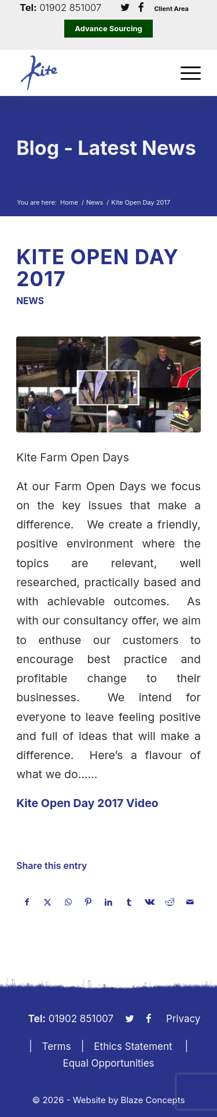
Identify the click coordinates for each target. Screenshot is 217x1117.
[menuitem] (185, 73)
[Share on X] (47, 901)
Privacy (183, 1018)
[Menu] (185, 73)
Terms (56, 1046)
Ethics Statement (133, 1046)
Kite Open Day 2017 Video (87, 803)
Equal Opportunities (108, 1063)
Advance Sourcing (108, 28)
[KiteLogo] (90, 73)
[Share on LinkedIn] (109, 901)
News (30, 300)
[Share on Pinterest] (88, 901)
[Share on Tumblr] (129, 901)
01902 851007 (70, 8)
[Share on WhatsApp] (68, 901)
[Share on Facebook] (27, 901)
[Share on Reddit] (169, 901)
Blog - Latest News (106, 148)
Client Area (171, 9)
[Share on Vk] (149, 901)
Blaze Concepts (153, 1099)
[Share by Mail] (190, 901)
